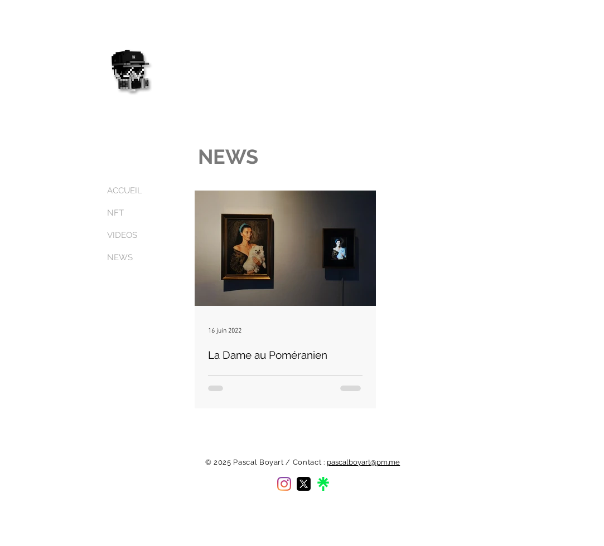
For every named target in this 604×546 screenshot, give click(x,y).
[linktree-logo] (323, 484)
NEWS (120, 257)
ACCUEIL (124, 191)
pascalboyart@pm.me (363, 462)
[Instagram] (284, 484)
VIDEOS (122, 235)
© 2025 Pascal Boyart (244, 462)
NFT (115, 213)
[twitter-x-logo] (304, 484)
